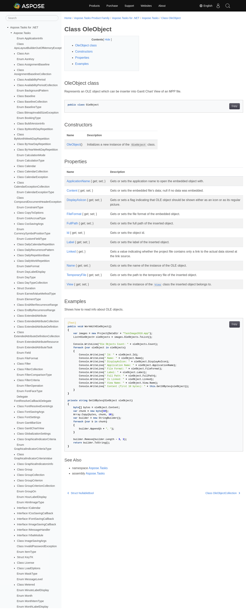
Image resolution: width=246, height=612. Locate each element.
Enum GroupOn (26, 491)
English (205, 5)
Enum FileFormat (27, 358)
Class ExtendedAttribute (32, 315)
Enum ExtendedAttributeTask (34, 347)
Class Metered (26, 584)
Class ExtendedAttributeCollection (38, 321)
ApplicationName (78, 181)
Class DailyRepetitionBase (33, 255)
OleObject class (86, 45)
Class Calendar (26, 166)
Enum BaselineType (29, 107)
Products (94, 5)
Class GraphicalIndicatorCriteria (36, 439)
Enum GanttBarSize (29, 422)
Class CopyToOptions (30, 212)
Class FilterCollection (30, 369)
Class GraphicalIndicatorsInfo (35, 463)
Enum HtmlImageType (30, 502)
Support (129, 5)
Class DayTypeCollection (32, 282)
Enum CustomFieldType (31, 238)
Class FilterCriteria (28, 380)
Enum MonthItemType (30, 601)
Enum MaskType (27, 573)
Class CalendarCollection (32, 171)
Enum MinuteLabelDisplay (33, 590)
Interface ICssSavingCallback (35, 513)
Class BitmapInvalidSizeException (38, 112)
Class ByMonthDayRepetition (35, 129)
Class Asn (23, 53)
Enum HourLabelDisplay (32, 496)
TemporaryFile (76, 275)
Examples (82, 63)
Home (67, 18)
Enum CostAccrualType (31, 218)
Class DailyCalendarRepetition (35, 244)
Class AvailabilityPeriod (31, 79)
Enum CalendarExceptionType (35, 192)
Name (71, 265)
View (70, 284)
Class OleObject (171, 18)
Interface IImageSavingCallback (36, 524)
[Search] (32, 18)
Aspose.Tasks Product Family (92, 18)
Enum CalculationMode (31, 155)
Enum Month (24, 595)
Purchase (112, 5)
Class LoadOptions (28, 568)
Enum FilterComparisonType (34, 374)
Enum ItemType (26, 551)
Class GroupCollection (30, 474)
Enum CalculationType (30, 160)
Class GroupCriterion (30, 480)
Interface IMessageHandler (33, 529)
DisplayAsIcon (76, 200)
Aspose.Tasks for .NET (24, 27)
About (162, 5)
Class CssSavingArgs (30, 223)
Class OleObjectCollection (210, 493)
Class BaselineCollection (32, 101)
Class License (25, 562)
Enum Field (24, 352)
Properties (82, 57)
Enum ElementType (29, 299)
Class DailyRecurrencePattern (35, 249)
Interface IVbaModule (30, 535)
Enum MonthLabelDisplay (32, 606)
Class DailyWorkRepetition (33, 260)
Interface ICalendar (28, 507)
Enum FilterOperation (30, 385)
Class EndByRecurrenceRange (36, 310)
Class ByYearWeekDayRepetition (37, 149)
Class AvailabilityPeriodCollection (37, 85)
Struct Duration (26, 288)
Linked (71, 251)
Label (70, 242)
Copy (222, 106)
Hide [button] (105, 39)
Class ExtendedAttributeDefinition (37, 326)
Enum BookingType (29, 117)
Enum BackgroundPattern (32, 90)
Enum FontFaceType (29, 391)
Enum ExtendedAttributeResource (38, 341)
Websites (146, 5)
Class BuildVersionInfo (31, 123)
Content (72, 190)
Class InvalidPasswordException (37, 546)
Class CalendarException (32, 177)
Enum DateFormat (28, 266)
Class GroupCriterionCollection (36, 485)
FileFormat (74, 214)
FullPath (72, 223)
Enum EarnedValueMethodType (36, 293)
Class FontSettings (28, 417)
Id (68, 232)
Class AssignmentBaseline (33, 64)
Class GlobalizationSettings (34, 433)
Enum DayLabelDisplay (31, 271)
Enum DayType (26, 277)
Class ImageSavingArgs (32, 540)
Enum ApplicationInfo (30, 38)
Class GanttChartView (30, 428)
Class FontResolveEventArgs (35, 406)
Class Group (24, 469)
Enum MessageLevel (29, 579)
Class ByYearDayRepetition (34, 144)
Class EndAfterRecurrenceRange (37, 304)
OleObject (73, 144)
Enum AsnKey (25, 59)
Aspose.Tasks (22, 33)
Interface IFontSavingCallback (35, 518)
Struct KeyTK (25, 557)
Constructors (84, 51)
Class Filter (24, 363)
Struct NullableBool (80, 493)
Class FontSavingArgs (30, 411)
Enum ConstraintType (30, 207)
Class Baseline (26, 96)
